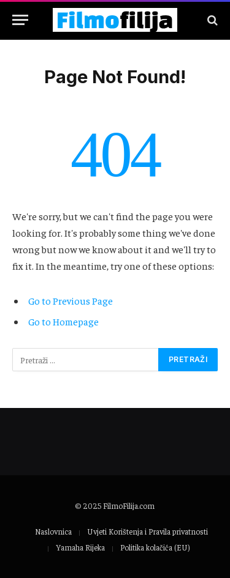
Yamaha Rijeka (80, 547)
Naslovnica (53, 531)
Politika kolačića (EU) (155, 547)
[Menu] (20, 20)
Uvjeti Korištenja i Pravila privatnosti (147, 531)
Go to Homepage (63, 321)
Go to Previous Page (70, 300)
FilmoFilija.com (129, 505)
